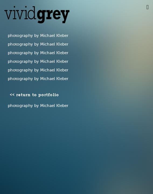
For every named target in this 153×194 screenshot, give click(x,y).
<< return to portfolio (34, 95)
